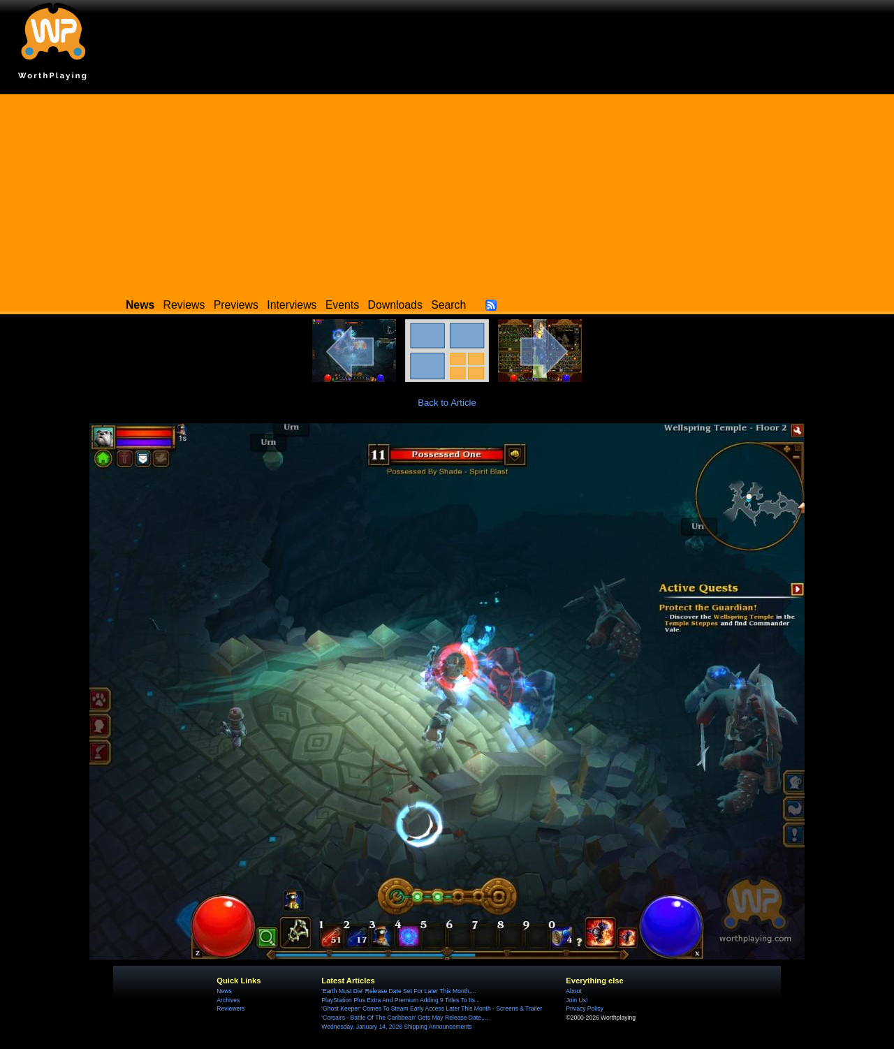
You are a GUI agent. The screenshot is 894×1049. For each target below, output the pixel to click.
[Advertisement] (447, 192)
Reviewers (230, 1008)
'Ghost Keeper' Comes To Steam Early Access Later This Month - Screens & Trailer (431, 1008)
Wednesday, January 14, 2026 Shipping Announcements (396, 1026)
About (573, 991)
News (224, 991)
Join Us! (576, 1000)
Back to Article (447, 402)
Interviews (291, 305)
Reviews (184, 305)
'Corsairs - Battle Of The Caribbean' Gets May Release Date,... (404, 1017)
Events (342, 305)
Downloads (395, 305)
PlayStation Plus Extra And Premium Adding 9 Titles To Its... (400, 1000)
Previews (236, 305)
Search (448, 305)
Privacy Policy (584, 1008)
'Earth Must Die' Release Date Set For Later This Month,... (398, 991)
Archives (228, 1000)
